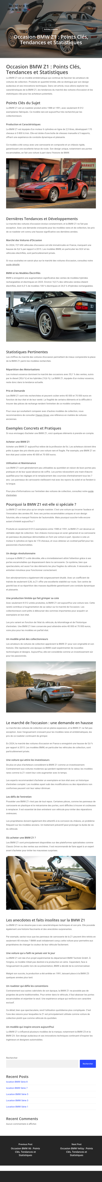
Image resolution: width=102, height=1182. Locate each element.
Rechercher (11, 1057)
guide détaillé (13, 264)
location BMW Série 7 (17, 1088)
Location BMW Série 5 (17, 1094)
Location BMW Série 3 (17, 1100)
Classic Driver (42, 415)
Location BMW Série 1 (17, 1106)
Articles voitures (51, 29)
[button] (94, 8)
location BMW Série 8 (17, 1081)
